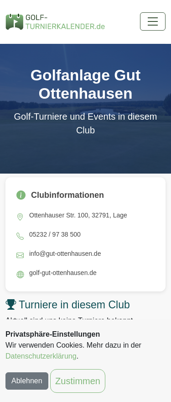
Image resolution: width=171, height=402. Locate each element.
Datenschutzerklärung (41, 356)
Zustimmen (77, 381)
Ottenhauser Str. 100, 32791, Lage (78, 215)
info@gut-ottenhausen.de (65, 253)
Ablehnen (26, 381)
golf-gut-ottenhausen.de (63, 272)
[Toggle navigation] (153, 21)
